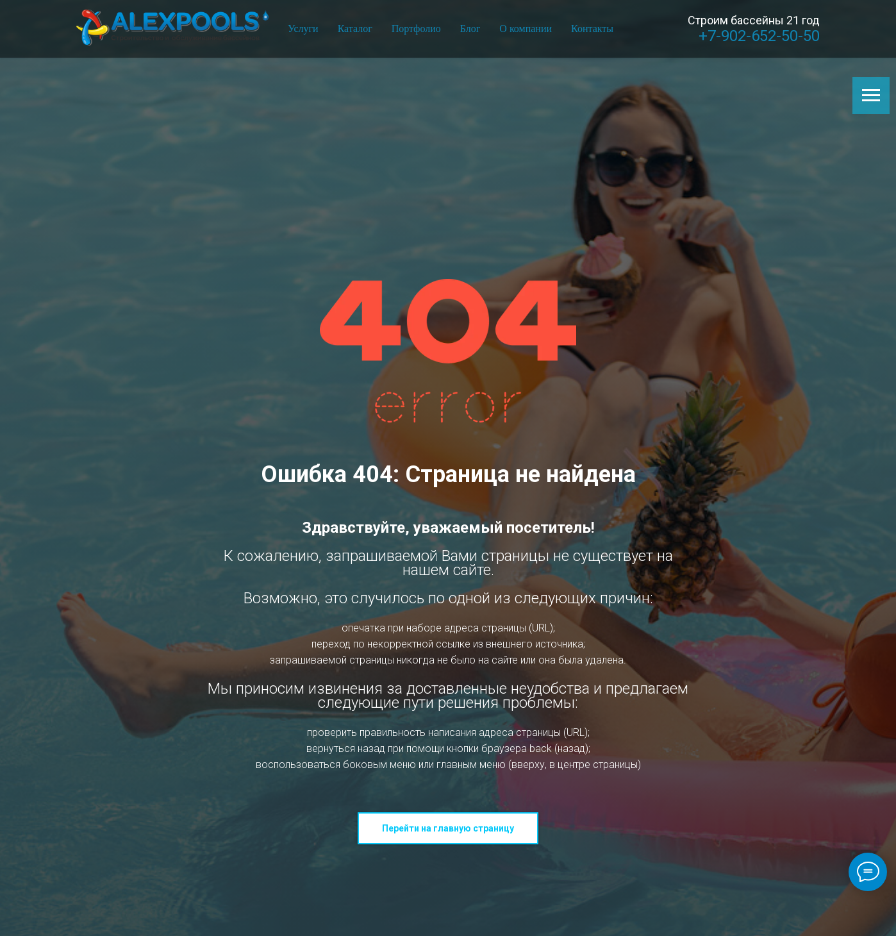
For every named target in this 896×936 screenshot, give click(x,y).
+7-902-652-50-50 (759, 36)
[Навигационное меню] (871, 95)
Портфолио (416, 28)
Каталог (355, 28)
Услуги (303, 28)
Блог (470, 28)
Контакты (592, 28)
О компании (525, 28)
